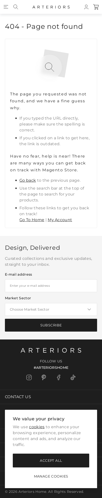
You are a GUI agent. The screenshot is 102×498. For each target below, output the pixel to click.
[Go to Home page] (51, 7)
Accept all (51, 460)
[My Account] (86, 7)
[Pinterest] (43, 377)
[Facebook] (58, 377)
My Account (60, 219)
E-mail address (18, 274)
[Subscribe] (51, 325)
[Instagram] (29, 377)
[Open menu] (6, 7)
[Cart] (96, 7)
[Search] (16, 7)
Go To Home (31, 219)
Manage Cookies (51, 476)
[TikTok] (73, 377)
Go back (27, 180)
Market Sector (18, 298)
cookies (36, 427)
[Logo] (51, 349)
